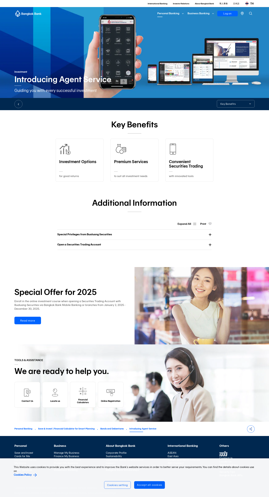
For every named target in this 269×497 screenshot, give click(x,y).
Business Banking (198, 13)
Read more (27, 320)
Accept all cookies (149, 485)
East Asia (173, 456)
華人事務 (223, 3)
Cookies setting (117, 485)
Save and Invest (23, 452)
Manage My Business (66, 452)
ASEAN (172, 452)
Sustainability (114, 456)
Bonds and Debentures (112, 428)
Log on (227, 13)
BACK (18, 104)
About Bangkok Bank (204, 3)
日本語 (236, 3)
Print (203, 223)
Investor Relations (181, 3)
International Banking (157, 3)
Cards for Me (22, 456)
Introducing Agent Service (142, 428)
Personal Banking (168, 13)
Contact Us (226, 458)
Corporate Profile (116, 452)
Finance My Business (66, 456)
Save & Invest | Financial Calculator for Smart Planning (66, 428)
